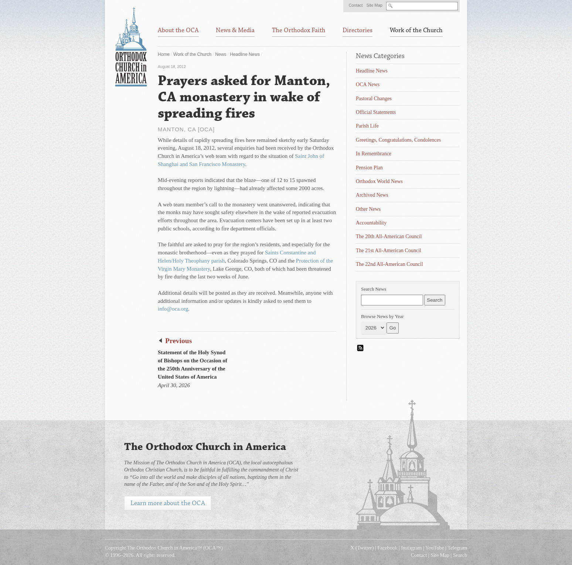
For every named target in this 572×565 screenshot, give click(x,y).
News (220, 54)
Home (164, 54)
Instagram (411, 548)
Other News (368, 209)
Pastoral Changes (374, 98)
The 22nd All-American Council (389, 264)
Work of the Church (192, 54)
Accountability (371, 223)
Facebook (387, 548)
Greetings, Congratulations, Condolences (398, 140)
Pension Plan (369, 167)
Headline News (245, 54)
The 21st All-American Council (388, 250)
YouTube (434, 548)
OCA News (367, 84)
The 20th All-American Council (389, 236)
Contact (356, 5)
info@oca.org (173, 309)
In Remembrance (373, 153)
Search (460, 555)
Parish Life (367, 126)
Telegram (457, 548)
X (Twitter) (362, 548)
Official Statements (376, 112)
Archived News (372, 195)
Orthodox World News (379, 181)
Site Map (374, 5)
